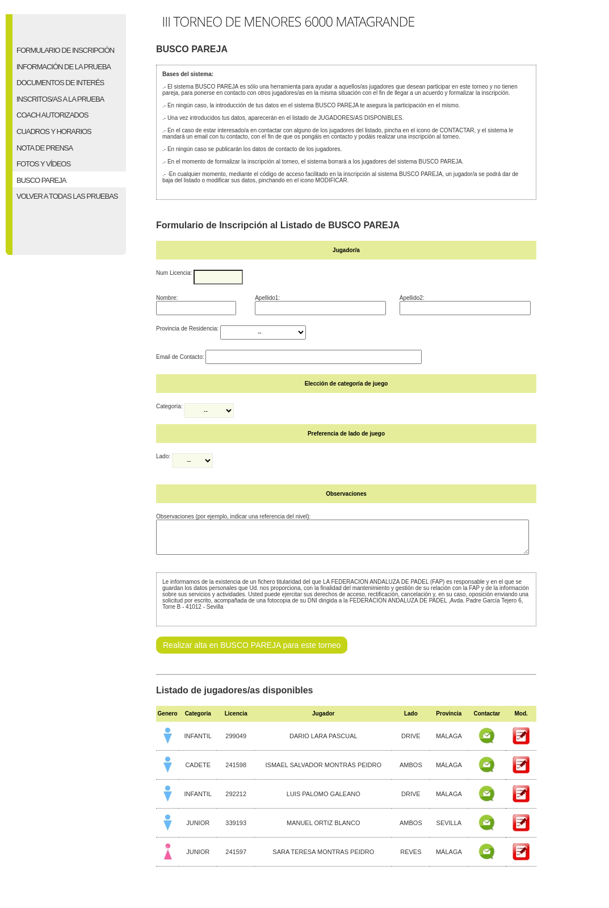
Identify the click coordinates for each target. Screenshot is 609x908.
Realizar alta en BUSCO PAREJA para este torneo (252, 651)
